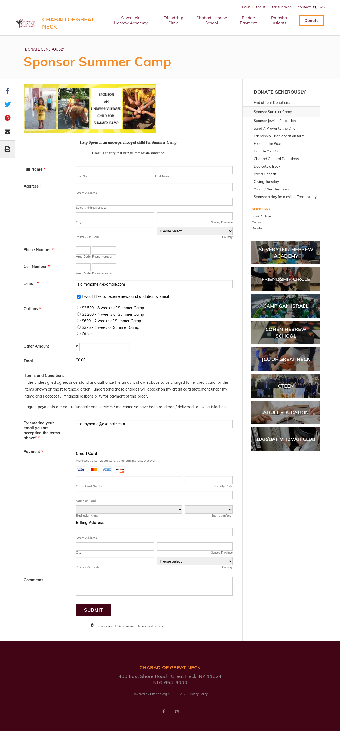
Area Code (83, 256)
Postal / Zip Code (88, 237)
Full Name (34, 169)
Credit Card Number (90, 486)
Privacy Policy (198, 694)
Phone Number (39, 249)
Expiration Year (222, 515)
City (78, 222)
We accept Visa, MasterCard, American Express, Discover (115, 461)
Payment (33, 451)
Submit (93, 610)
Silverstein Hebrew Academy (131, 20)
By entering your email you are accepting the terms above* (42, 430)
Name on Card (86, 501)
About (260, 7)
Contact (304, 7)
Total (28, 360)
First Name (83, 176)
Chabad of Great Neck (68, 23)
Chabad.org (158, 694)
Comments (33, 579)
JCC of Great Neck (286, 359)
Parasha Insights (279, 20)
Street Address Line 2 (91, 208)
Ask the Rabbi (282, 7)
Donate (311, 20)
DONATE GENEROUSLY (44, 49)
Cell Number (37, 266)
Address (33, 186)
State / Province (222, 222)
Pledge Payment (248, 20)
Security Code (223, 486)
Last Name (162, 176)
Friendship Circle (173, 20)
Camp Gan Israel (285, 306)
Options (32, 308)
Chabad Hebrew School (211, 20)
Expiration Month (87, 515)
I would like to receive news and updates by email (125, 296)
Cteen (286, 386)
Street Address (86, 193)
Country (227, 237)
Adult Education (286, 412)
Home (246, 7)
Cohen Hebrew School (286, 332)
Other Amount (36, 346)
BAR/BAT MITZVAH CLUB (286, 439)
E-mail (31, 283)
